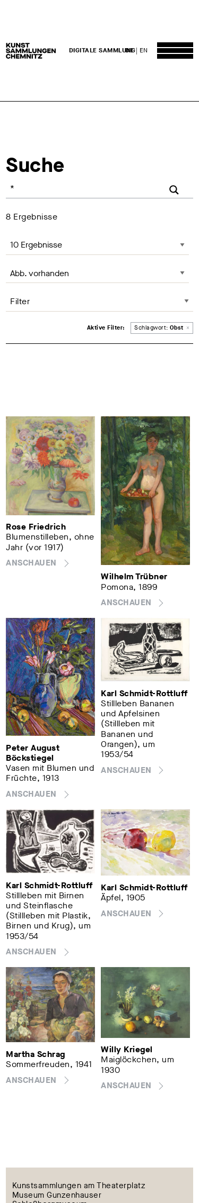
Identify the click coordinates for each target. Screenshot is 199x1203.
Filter (20, 301)
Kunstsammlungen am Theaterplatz (79, 1185)
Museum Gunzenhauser (57, 1195)
